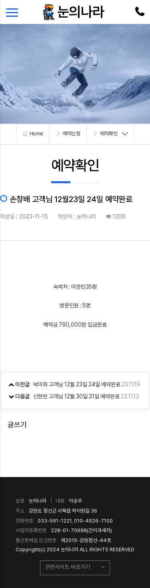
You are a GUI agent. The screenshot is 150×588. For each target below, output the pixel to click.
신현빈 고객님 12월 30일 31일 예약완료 (76, 396)
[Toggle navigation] (14, 12)
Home (36, 134)
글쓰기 (17, 424)
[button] (75, 568)
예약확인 (109, 134)
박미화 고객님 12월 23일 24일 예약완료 (76, 384)
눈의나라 (80, 12)
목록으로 (75, 449)
